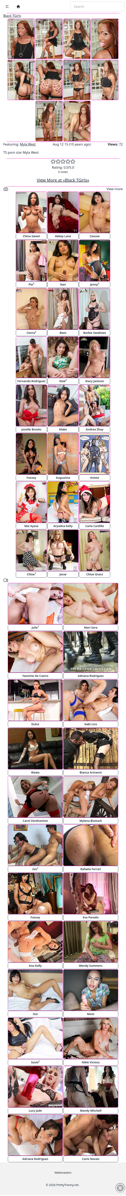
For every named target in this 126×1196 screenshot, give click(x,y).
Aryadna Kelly (63, 526)
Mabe (63, 429)
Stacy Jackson (94, 381)
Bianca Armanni (91, 772)
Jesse (63, 574)
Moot (90, 1014)
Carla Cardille (94, 526)
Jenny (94, 284)
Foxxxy (31, 478)
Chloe (31, 574)
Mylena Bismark (90, 821)
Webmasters (63, 1173)
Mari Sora (90, 627)
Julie (35, 627)
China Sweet (31, 236)
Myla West (28, 144)
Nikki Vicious (91, 1062)
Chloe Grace (94, 574)
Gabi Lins (90, 724)
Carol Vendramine (35, 821)
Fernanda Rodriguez (31, 381)
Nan (63, 284)
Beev (63, 333)
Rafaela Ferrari (90, 869)
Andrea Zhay (94, 429)
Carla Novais (90, 1159)
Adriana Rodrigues (91, 676)
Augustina (63, 478)
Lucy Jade (35, 1110)
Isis (35, 869)
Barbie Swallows (94, 333)
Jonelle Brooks (31, 429)
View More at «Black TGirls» (63, 180)
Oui (35, 1014)
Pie (31, 284)
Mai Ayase (31, 526)
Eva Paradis (91, 917)
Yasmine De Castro (35, 676)
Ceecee (95, 236)
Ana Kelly (35, 966)
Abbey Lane (63, 236)
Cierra (31, 332)
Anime (94, 478)
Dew (63, 381)
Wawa (35, 772)
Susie (35, 1062)
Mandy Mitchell (91, 1110)
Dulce (35, 724)
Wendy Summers (91, 966)
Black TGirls (12, 16)
